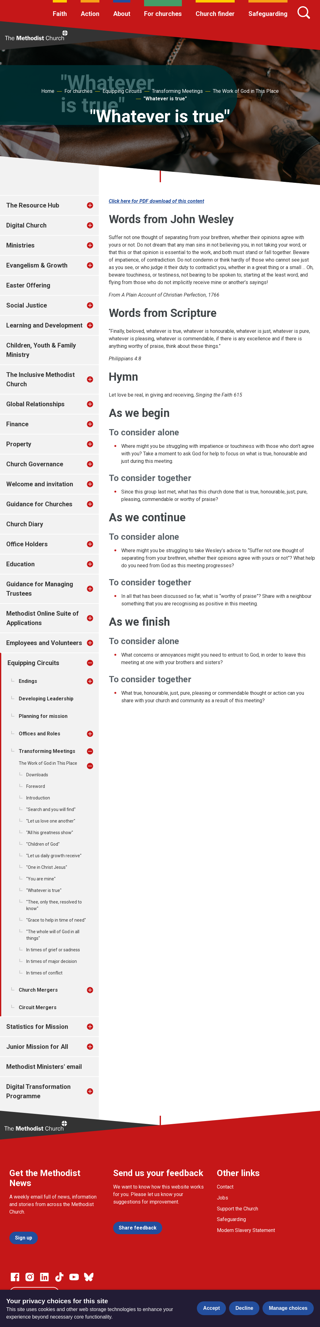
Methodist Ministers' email (44, 1066)
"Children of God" (43, 844)
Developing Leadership (46, 699)
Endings (28, 681)
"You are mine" (41, 878)
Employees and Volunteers (44, 643)
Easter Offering (28, 285)
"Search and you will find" (51, 809)
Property (18, 444)
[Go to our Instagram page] (29, 1277)
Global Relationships (35, 404)
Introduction (38, 797)
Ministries (20, 245)
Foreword (35, 786)
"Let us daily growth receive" (54, 855)
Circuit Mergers (38, 1007)
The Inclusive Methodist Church (40, 379)
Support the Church (237, 1209)
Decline (244, 1308)
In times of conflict (44, 972)
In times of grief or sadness (53, 949)
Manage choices (288, 1308)
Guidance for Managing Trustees (39, 588)
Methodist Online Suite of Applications (42, 618)
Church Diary (24, 524)
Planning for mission (43, 716)
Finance (17, 424)
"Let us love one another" (50, 821)
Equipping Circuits (122, 91)
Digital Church (26, 225)
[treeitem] (96, 205)
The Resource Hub (32, 205)
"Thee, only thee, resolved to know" (54, 905)
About (121, 14)
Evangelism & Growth (37, 265)
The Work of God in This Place (246, 91)
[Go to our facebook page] (15, 1277)
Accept (211, 1308)
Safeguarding (268, 14)
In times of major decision (51, 961)
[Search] (304, 12)
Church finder (215, 14)
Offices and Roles (39, 734)
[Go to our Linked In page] (44, 1277)
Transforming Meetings (177, 91)
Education (20, 564)
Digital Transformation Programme (38, 1091)
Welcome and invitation (39, 484)
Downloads (37, 774)
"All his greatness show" (49, 832)
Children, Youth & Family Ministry (41, 350)
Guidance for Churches (39, 504)
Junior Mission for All (37, 1046)
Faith (60, 14)
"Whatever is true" (165, 99)
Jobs (222, 1198)
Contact (225, 1187)
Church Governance (34, 464)
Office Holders (27, 544)
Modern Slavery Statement (246, 1230)
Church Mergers (38, 990)
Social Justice (26, 305)
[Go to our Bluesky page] (88, 1277)
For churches (163, 14)
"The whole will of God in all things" (52, 935)
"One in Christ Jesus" (46, 867)
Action (90, 14)
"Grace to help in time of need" (56, 920)
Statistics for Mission (37, 1026)
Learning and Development (44, 325)
